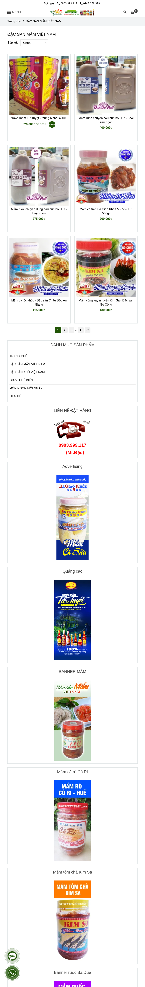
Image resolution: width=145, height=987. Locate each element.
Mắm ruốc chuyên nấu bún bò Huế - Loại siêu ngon (106, 120)
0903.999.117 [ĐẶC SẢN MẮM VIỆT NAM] (67, 3)
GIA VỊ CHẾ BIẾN (21, 380)
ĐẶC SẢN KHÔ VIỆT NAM (27, 372)
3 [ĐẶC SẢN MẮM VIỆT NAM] (71, 330)
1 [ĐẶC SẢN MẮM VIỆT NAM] (58, 330)
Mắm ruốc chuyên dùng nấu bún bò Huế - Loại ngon (39, 211)
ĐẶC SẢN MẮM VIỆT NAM (27, 364)
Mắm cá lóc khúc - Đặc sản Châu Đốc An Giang (39, 302)
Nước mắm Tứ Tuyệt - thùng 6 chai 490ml (39, 118)
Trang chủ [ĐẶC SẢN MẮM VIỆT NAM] (14, 21)
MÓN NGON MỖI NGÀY (25, 388)
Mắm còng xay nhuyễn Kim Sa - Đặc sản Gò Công (106, 302)
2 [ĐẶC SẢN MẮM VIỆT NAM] (65, 330)
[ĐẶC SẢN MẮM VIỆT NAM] (72, 12)
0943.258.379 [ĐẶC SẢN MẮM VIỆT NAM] (90, 3)
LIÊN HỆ (15, 396)
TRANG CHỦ (18, 356)
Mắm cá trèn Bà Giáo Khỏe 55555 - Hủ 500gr (106, 211)
